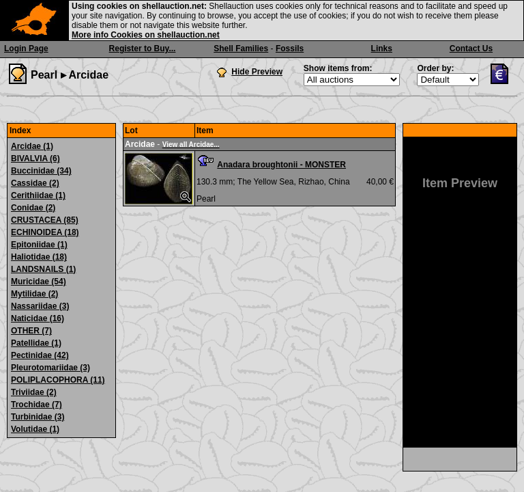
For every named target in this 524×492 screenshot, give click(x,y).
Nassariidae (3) (40, 306)
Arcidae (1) (32, 146)
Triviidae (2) (34, 392)
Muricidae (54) (38, 281)
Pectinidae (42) (40, 355)
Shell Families (241, 48)
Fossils (290, 48)
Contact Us (471, 48)
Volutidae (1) (35, 429)
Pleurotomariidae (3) (50, 367)
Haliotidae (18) (39, 257)
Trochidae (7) (36, 404)
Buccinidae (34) (41, 171)
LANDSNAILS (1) (43, 269)
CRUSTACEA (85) (44, 220)
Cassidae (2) (35, 183)
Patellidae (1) (36, 343)
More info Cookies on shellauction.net (146, 35)
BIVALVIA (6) (35, 158)
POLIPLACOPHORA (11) (58, 380)
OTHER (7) (31, 331)
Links (381, 48)
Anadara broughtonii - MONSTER (281, 164)
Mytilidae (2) (34, 294)
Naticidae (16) (37, 318)
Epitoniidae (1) (39, 244)
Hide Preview (256, 72)
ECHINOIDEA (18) (45, 232)
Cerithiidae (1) (38, 195)
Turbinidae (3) (37, 417)
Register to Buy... (142, 48)
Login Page (26, 48)
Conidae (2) (33, 208)
